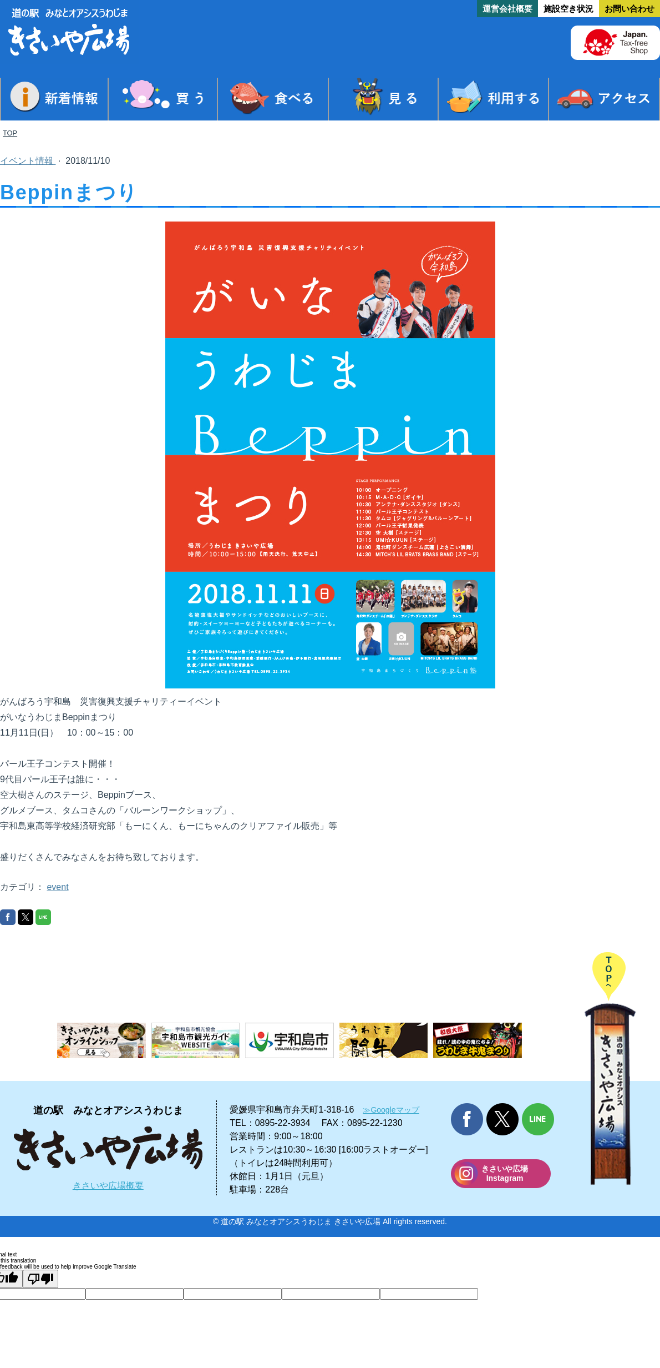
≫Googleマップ (391, 1109)
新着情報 (54, 99)
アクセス (604, 99)
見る (383, 99)
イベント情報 (27, 160)
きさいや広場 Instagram (504, 1173)
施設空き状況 (568, 8)
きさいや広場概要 (108, 1185)
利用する (494, 99)
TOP (10, 133)
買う (163, 99)
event (57, 887)
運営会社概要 (507, 8)
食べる (273, 99)
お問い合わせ (629, 8)
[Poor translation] (40, 1279)
